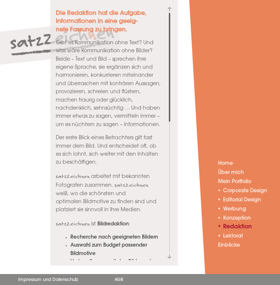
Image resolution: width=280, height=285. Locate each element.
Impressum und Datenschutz (48, 280)
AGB (118, 280)
